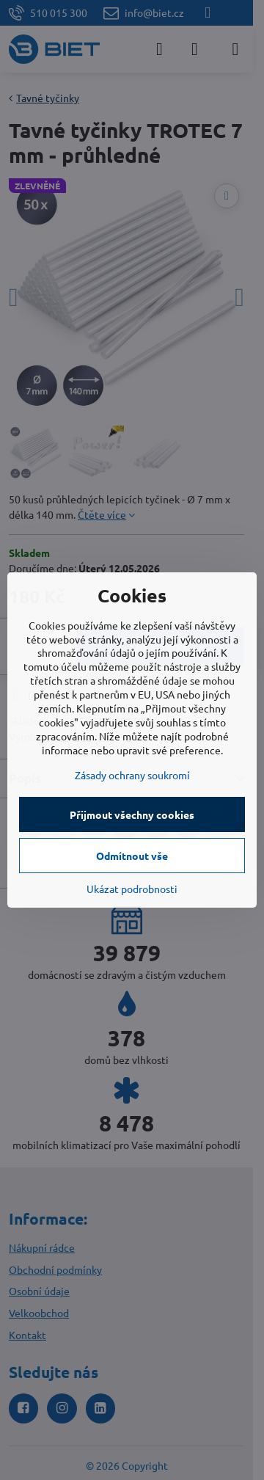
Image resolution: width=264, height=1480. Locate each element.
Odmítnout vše (132, 855)
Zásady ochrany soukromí (132, 774)
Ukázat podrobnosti (132, 888)
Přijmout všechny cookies (132, 814)
